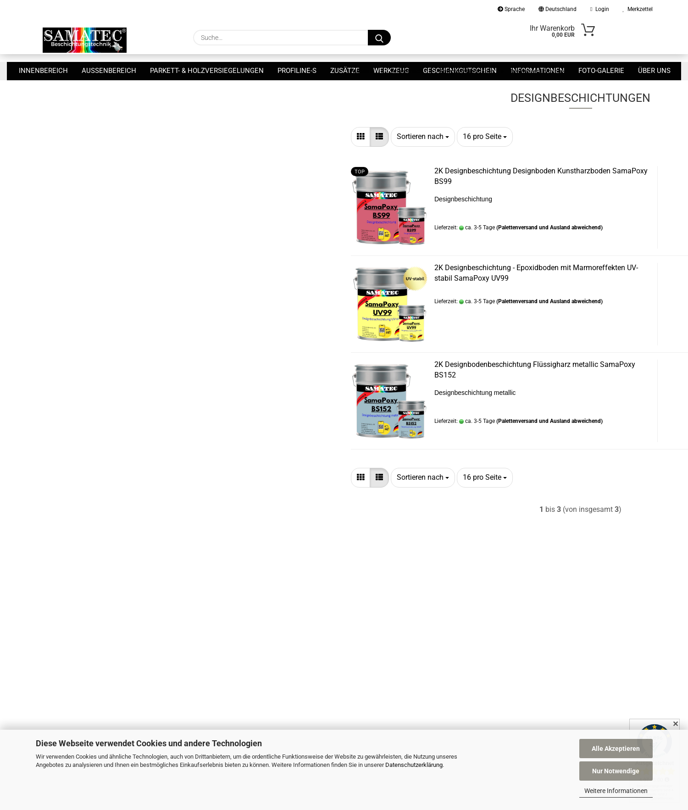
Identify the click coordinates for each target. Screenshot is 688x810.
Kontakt (161, 648)
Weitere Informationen (616, 790)
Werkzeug (391, 71)
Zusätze (345, 71)
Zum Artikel (599, 266)
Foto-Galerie (601, 71)
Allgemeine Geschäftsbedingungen (199, 702)
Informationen (537, 71)
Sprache (511, 9)
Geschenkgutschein (460, 71)
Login (599, 9)
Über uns (654, 71)
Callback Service (173, 662)
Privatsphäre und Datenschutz (193, 716)
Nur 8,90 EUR (104, 212)
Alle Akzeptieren (616, 748)
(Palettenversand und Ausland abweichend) (391, 253)
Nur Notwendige (615, 771)
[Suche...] (379, 37)
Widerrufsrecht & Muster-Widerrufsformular (212, 689)
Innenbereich (43, 71)
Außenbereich (109, 71)
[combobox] (265, 163)
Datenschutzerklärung (414, 764)
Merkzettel (638, 9)
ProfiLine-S (296, 71)
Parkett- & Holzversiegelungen (207, 71)
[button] (202, 163)
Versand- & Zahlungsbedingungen (198, 675)
